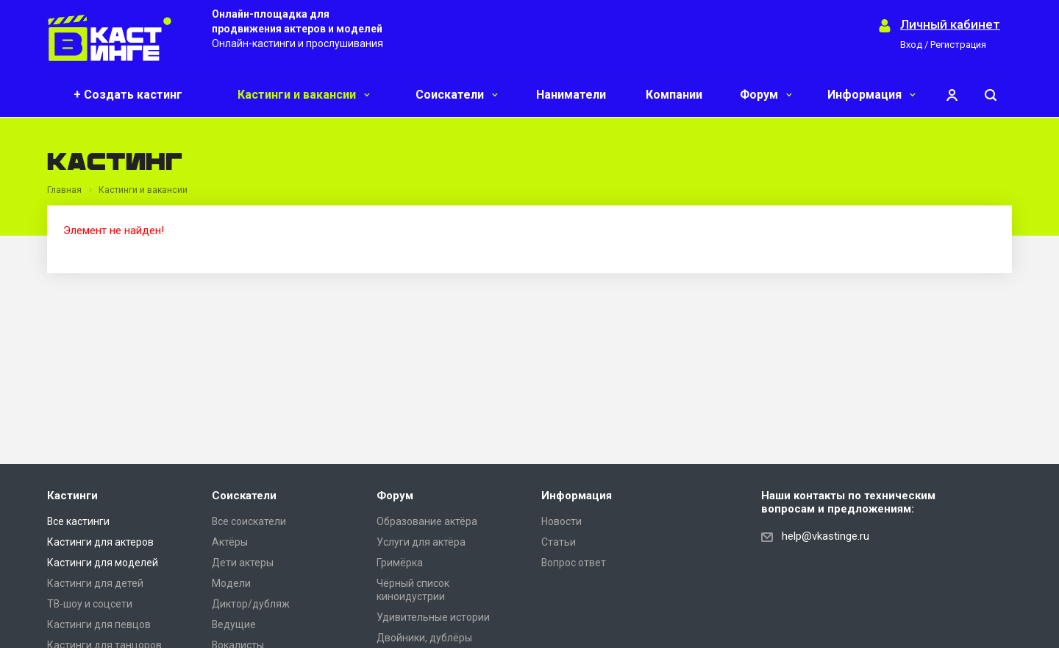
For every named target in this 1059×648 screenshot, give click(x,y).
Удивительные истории (433, 617)
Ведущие (234, 624)
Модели (231, 583)
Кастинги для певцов (99, 624)
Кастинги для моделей (102, 562)
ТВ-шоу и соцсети (89, 604)
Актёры (230, 542)
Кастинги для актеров (100, 542)
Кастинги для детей (95, 583)
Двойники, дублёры (424, 638)
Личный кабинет (950, 24)
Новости (561, 521)
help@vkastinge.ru (825, 536)
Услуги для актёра (421, 542)
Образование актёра (427, 521)
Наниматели (571, 95)
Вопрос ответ (573, 562)
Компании (674, 95)
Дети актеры (243, 562)
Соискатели (457, 95)
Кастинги (72, 495)
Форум (766, 95)
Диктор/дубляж (251, 604)
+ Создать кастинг (128, 95)
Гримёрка (400, 562)
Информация (871, 95)
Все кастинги (78, 521)
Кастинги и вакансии (304, 95)
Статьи (558, 542)
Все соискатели (249, 521)
